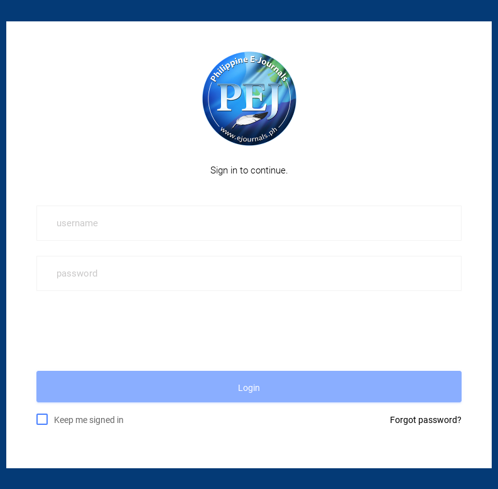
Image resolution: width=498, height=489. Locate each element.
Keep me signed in (89, 419)
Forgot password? (426, 420)
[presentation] (131, 330)
